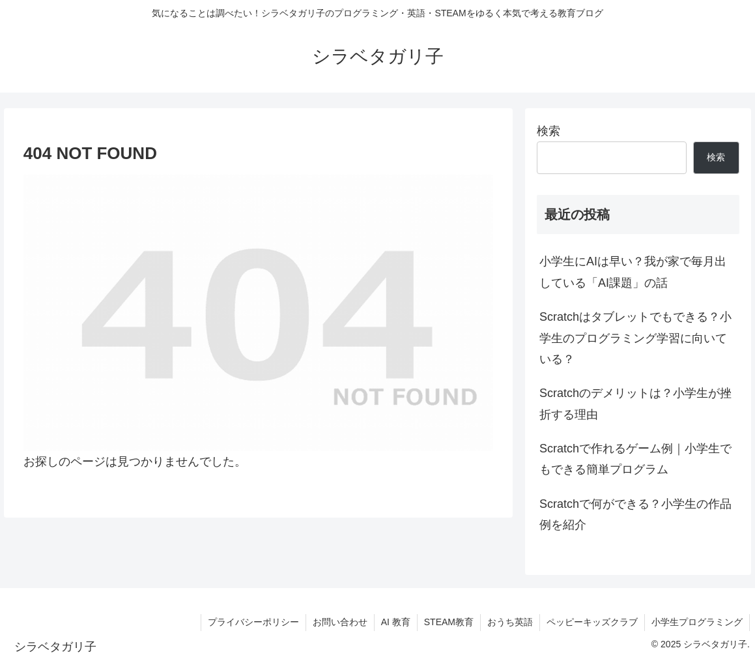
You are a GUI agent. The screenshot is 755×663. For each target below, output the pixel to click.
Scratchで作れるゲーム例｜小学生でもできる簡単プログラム (635, 459)
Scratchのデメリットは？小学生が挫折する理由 (635, 403)
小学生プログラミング (697, 622)
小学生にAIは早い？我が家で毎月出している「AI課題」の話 (632, 272)
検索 (548, 131)
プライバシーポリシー (253, 622)
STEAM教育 (449, 622)
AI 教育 (395, 622)
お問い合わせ (340, 622)
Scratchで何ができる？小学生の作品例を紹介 (635, 514)
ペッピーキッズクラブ (592, 622)
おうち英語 (510, 622)
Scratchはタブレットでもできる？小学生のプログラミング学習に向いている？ (635, 338)
